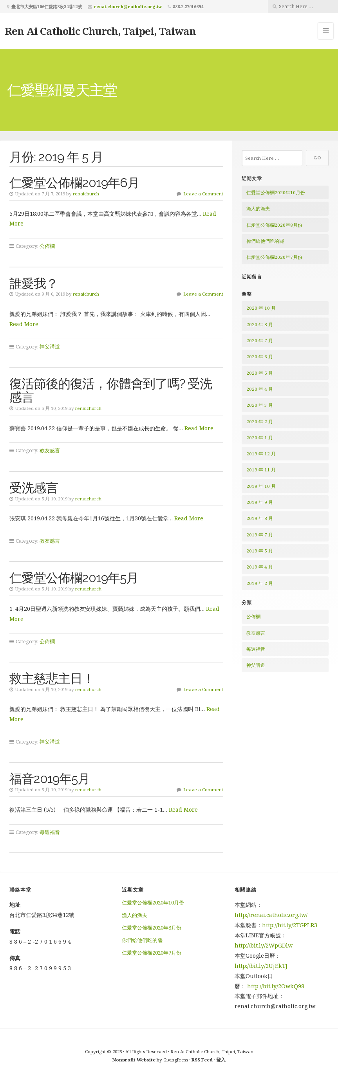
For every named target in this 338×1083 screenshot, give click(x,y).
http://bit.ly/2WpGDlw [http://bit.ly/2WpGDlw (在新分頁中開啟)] (264, 945)
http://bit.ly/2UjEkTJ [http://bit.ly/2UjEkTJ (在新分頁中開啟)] (261, 965)
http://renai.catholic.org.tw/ (271, 915)
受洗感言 (33, 487)
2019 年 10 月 (261, 486)
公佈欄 (47, 245)
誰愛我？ (33, 283)
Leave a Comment (203, 194)
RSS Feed (202, 1060)
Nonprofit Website (133, 1060)
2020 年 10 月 (261, 308)
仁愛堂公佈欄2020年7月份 (274, 257)
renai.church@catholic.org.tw (128, 6)
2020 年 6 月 (259, 356)
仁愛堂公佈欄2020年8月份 (274, 225)
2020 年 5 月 (259, 373)
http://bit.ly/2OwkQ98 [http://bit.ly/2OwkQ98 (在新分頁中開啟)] (275, 986)
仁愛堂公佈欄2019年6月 (74, 182)
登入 (221, 1060)
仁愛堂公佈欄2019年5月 (73, 577)
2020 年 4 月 (259, 389)
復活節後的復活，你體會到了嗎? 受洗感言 (110, 390)
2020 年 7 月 (259, 340)
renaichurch (86, 194)
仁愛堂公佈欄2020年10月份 (275, 192)
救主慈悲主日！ (51, 678)
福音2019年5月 (49, 778)
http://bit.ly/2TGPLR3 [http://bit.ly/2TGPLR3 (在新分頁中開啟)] (290, 925)
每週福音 (50, 832)
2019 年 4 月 (259, 567)
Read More (23, 324)
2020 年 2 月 (259, 421)
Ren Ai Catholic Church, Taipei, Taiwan (100, 31)
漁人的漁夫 (258, 208)
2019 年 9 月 (259, 502)
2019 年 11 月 (261, 470)
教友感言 (50, 450)
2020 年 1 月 (259, 437)
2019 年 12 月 (261, 454)
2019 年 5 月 (259, 551)
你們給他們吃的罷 (265, 241)
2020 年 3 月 (259, 405)
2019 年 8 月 (259, 518)
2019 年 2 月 (259, 583)
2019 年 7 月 (259, 535)
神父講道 (50, 346)
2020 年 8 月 (259, 324)
